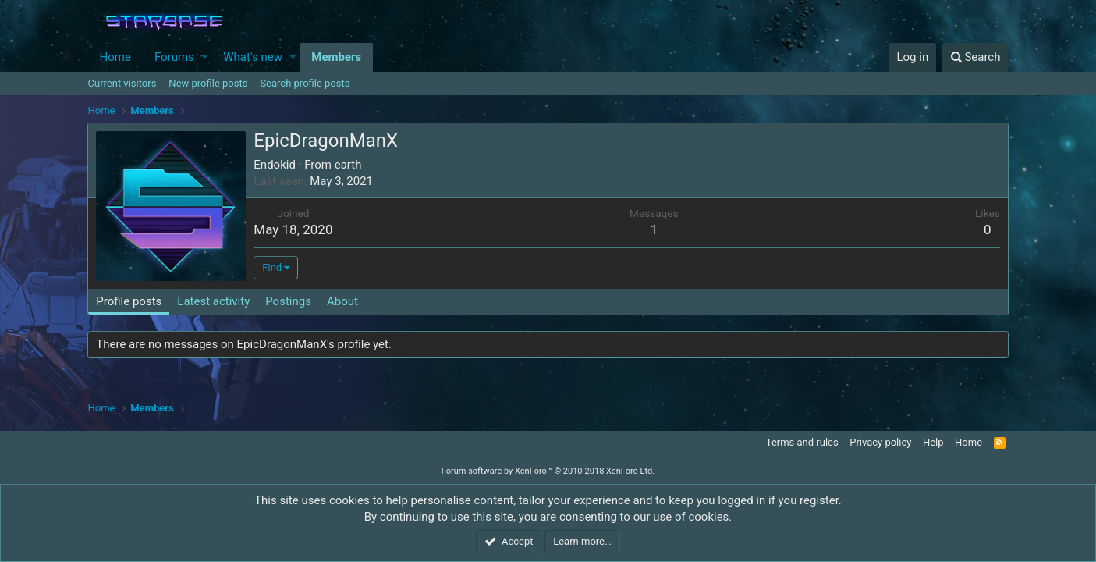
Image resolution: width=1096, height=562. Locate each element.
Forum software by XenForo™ (548, 471)
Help (933, 442)
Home (115, 57)
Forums (174, 57)
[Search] (975, 57)
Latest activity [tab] (213, 301)
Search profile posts (304, 83)
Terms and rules (802, 442)
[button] (204, 57)
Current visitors (122, 83)
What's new (252, 57)
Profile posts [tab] (129, 301)
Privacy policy (880, 442)
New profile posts (207, 83)
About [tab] (342, 301)
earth (348, 165)
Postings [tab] (288, 301)
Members (336, 57)
